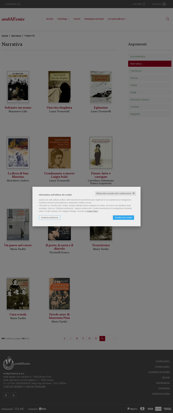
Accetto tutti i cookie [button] (123, 217)
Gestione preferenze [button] (49, 217)
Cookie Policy (92, 211)
